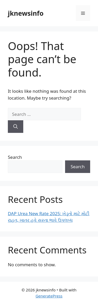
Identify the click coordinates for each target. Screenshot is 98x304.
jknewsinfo (26, 13)
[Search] (15, 126)
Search (15, 157)
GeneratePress (49, 295)
